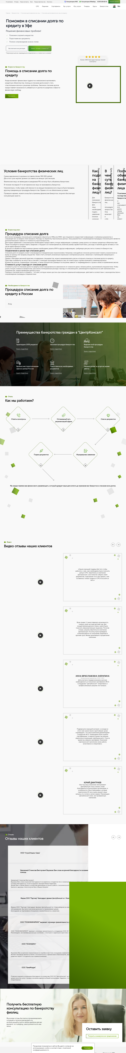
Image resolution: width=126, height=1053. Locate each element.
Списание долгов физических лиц (30, 13)
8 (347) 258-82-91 (102, 1)
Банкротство (15, 13)
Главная (8, 13)
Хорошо (87, 1048)
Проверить (11, 96)
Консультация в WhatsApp (88, 1)
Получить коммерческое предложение (102, 1036)
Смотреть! (92, 61)
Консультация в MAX (72, 1)
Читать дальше (16, 987)
